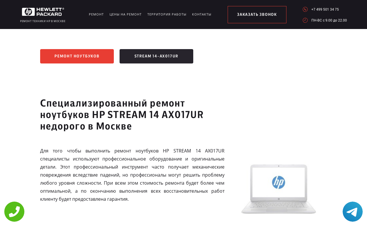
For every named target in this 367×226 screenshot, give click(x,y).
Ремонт (96, 14)
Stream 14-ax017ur (156, 56)
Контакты (201, 14)
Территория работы (166, 14)
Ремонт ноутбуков (76, 56)
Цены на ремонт (126, 14)
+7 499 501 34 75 (325, 9)
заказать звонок (257, 15)
